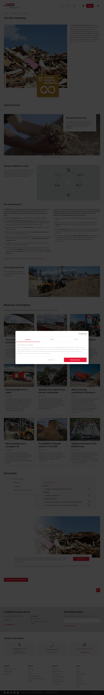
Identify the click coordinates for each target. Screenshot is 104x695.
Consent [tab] (27, 339)
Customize (52, 359)
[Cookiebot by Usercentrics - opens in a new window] (80, 334)
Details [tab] (52, 339)
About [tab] (76, 339)
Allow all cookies (75, 359)
